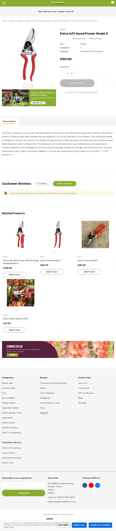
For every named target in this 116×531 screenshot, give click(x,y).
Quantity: (64, 67)
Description (9, 121)
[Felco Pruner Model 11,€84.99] (58, 234)
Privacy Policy (9, 527)
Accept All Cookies (100, 525)
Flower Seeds (8, 422)
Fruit (4, 393)
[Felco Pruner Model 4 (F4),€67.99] (20, 292)
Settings (63, 525)
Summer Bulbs (8, 388)
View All (44, 412)
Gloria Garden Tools (49, 403)
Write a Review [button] (96, 38)
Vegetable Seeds (10, 407)
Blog (80, 398)
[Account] (104, 3)
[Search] (10, 3)
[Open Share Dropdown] (110, 83)
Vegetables (7, 417)
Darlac (43, 388)
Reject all (79, 525)
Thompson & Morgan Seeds (53, 383)
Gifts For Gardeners (11, 432)
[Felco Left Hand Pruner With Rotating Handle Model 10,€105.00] (20, 234)
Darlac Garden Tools (12, 412)
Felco (42, 407)
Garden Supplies (10, 427)
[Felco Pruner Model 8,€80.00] (95, 234)
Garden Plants (9, 403)
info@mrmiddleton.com (65, 501)
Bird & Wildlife (8, 398)
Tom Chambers (47, 393)
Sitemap (82, 403)
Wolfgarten (45, 398)
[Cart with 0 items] (111, 3)
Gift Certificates (86, 393)
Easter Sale (7, 383)
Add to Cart (14, 274)
